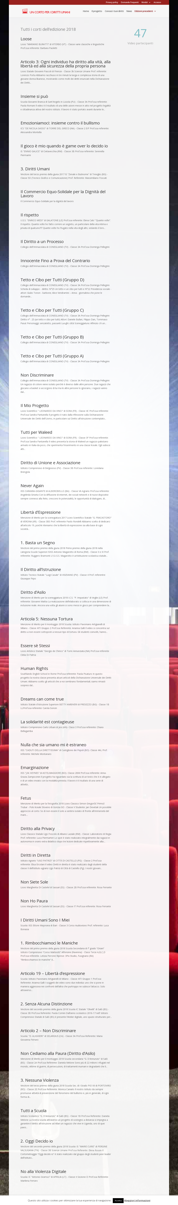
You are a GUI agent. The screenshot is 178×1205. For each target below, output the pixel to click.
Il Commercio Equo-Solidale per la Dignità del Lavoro (63, 194)
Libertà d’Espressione (41, 512)
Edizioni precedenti (144, 11)
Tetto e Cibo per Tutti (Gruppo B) (52, 337)
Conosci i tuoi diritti (114, 11)
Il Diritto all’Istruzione (41, 569)
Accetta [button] (118, 1200)
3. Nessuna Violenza (40, 1080)
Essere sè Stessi (35, 645)
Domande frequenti (130, 2)
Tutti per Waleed (36, 432)
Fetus (26, 798)
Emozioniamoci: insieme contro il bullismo (60, 123)
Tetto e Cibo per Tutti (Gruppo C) (52, 310)
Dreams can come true (42, 699)
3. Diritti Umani (35, 169)
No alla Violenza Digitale (43, 1171)
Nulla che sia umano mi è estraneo (53, 745)
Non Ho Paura (34, 901)
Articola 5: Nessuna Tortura (47, 619)
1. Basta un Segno (38, 542)
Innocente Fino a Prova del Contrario (55, 260)
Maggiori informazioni (137, 1200)
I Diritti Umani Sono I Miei (45, 920)
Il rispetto (30, 215)
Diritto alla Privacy (38, 828)
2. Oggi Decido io (37, 1141)
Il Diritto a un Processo (42, 241)
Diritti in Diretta (35, 855)
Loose (26, 39)
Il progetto (97, 11)
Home (86, 11)
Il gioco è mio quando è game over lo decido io (64, 146)
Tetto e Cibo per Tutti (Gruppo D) (52, 280)
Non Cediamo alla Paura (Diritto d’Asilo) (58, 1053)
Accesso (157, 2)
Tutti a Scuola (33, 1110)
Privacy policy (112, 2)
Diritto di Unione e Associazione (50, 462)
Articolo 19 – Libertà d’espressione (53, 973)
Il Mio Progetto (35, 405)
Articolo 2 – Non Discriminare (48, 1030)
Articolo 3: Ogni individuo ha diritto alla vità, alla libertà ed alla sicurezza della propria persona (66, 64)
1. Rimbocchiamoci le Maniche (49, 943)
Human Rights (34, 668)
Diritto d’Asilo (33, 592)
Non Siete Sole (34, 882)
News (129, 11)
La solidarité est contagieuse (47, 722)
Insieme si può (34, 96)
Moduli (145, 2)
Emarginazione (35, 767)
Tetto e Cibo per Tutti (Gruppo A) (52, 356)
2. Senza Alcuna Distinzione (46, 1004)
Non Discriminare (37, 375)
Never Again (32, 485)
